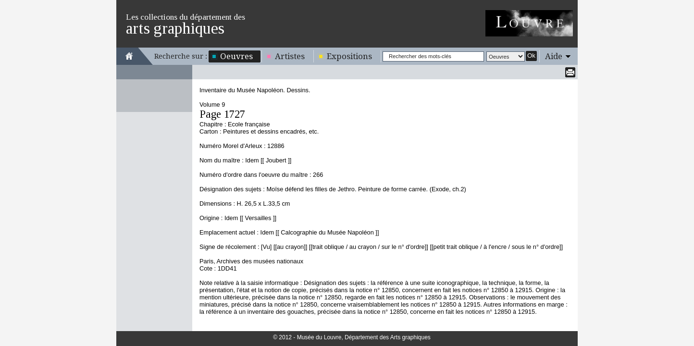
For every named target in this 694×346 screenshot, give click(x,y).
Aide (553, 56)
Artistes (290, 56)
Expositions (349, 56)
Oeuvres (236, 56)
